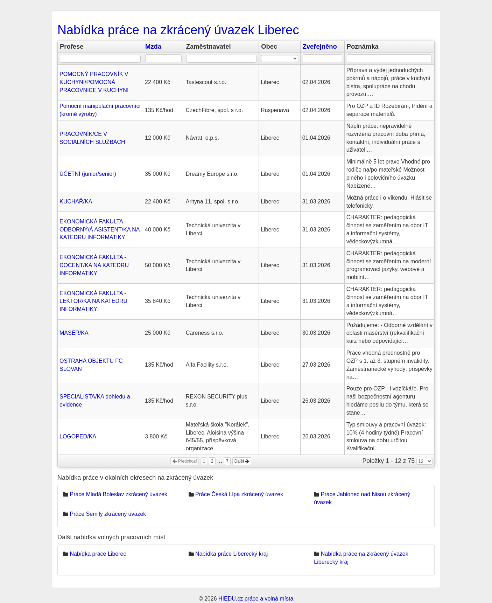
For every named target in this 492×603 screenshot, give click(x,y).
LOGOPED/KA (77, 436)
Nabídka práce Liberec (98, 554)
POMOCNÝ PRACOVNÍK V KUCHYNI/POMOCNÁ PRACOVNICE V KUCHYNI (93, 82)
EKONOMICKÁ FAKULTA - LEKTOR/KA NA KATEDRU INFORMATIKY (93, 301)
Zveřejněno (320, 46)
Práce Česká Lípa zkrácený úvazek (239, 494)
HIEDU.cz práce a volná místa (255, 599)
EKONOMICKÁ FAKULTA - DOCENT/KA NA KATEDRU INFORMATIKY (94, 265)
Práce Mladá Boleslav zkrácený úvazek (118, 494)
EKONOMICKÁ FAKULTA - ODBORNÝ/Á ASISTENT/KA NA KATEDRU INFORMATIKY (99, 230)
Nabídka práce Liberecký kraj (231, 554)
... (220, 460)
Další (241, 461)
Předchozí (185, 461)
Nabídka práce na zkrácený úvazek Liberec (178, 30)
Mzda (153, 46)
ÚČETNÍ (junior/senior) (87, 174)
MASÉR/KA (74, 333)
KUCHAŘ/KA (75, 202)
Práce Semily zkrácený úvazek (108, 514)
